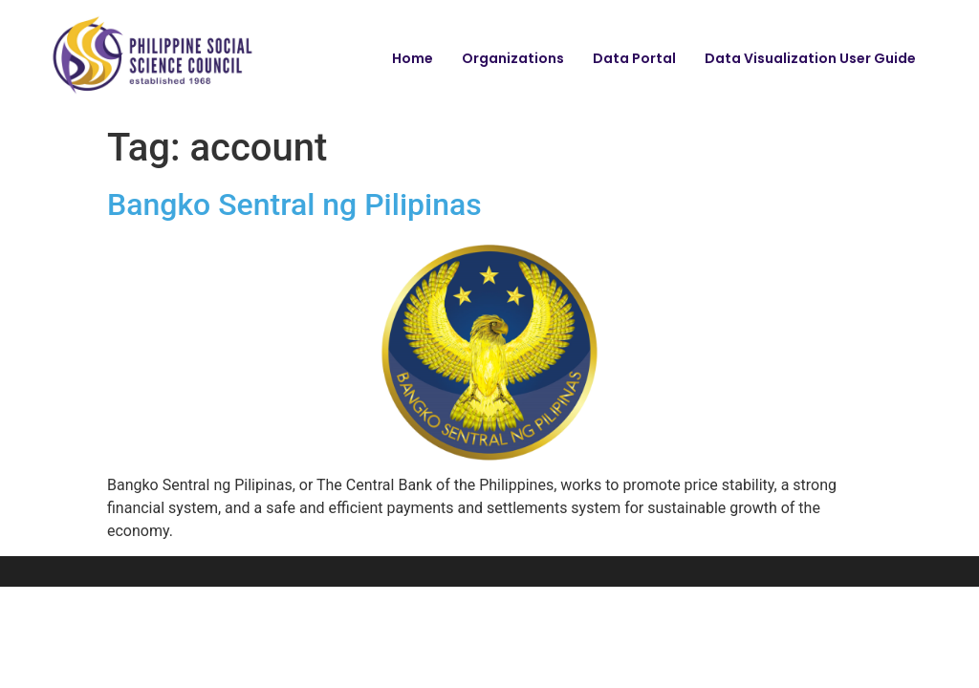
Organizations (513, 58)
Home (412, 58)
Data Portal (634, 58)
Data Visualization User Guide (810, 58)
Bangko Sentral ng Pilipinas (294, 204)
